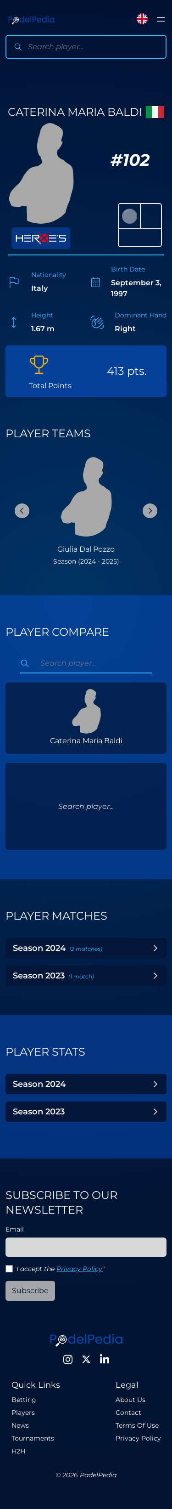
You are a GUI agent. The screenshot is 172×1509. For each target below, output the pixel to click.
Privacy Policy (79, 1269)
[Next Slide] (150, 510)
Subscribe (30, 1290)
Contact (128, 1412)
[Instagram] (67, 1359)
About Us (130, 1400)
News (20, 1425)
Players (23, 1412)
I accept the (61, 1269)
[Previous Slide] (22, 510)
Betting (23, 1400)
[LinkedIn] (104, 1359)
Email (15, 1229)
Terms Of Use (137, 1425)
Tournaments (32, 1438)
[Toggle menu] (160, 19)
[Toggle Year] (155, 948)
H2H (18, 1451)
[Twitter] (86, 1359)
